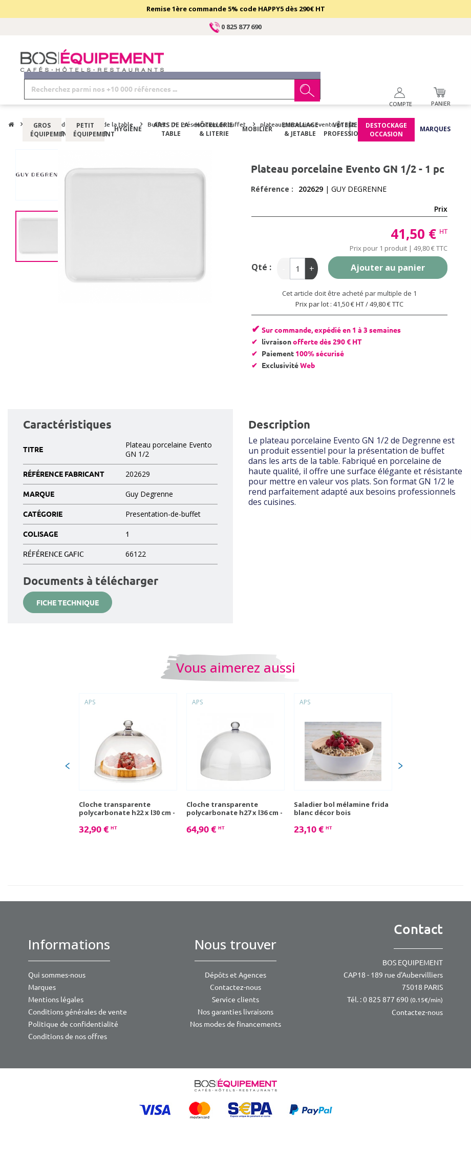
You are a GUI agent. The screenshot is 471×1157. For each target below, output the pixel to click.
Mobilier (257, 99)
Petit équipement (85, 100)
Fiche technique (67, 603)
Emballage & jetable (300, 100)
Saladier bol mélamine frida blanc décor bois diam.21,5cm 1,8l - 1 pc (341, 808)
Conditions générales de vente (77, 1012)
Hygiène (128, 99)
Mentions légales (55, 1000)
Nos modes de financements (235, 1024)
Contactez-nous (235, 987)
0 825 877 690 (235, 26)
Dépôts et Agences (235, 975)
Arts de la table (171, 100)
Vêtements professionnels (347, 100)
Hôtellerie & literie (214, 100)
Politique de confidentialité (73, 1024)
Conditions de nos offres (67, 1036)
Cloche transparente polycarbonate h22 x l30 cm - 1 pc (127, 808)
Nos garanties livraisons (235, 1012)
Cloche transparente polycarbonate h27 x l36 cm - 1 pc (234, 808)
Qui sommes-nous (56, 975)
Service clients (235, 1000)
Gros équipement (42, 100)
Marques (435, 99)
